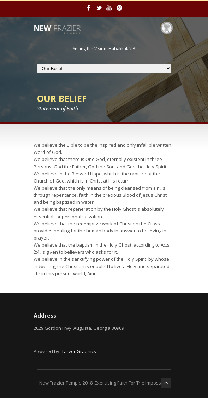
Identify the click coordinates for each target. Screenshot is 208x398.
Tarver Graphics (78, 351)
